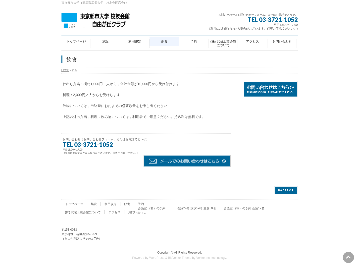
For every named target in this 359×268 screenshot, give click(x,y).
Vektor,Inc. (203, 258)
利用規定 (110, 204)
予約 (141, 204)
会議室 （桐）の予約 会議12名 (244, 208)
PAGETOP (286, 190)
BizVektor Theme (179, 258)
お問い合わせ (137, 212)
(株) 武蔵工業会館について (83, 212)
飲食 (127, 204)
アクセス (114, 212)
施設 (94, 204)
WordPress (156, 258)
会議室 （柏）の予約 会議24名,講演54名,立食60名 (177, 208)
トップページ (74, 204)
